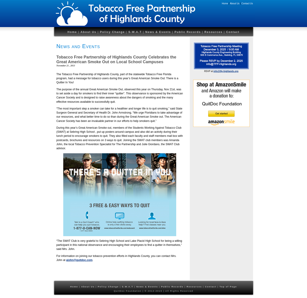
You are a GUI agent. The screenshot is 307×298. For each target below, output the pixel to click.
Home (225, 3)
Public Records (188, 32)
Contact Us (247, 3)
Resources (214, 32)
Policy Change (112, 32)
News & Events (158, 32)
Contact (232, 32)
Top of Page (228, 286)
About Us (234, 3)
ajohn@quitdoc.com (79, 260)
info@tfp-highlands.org (225, 71)
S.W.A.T (135, 32)
